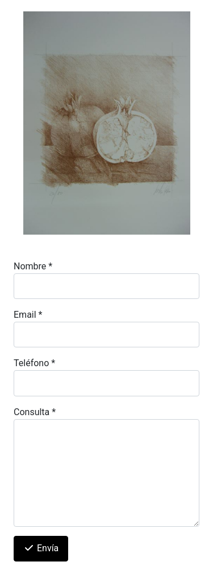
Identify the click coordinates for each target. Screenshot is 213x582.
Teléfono (34, 363)
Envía (41, 548)
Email (28, 314)
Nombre (33, 266)
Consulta (35, 412)
